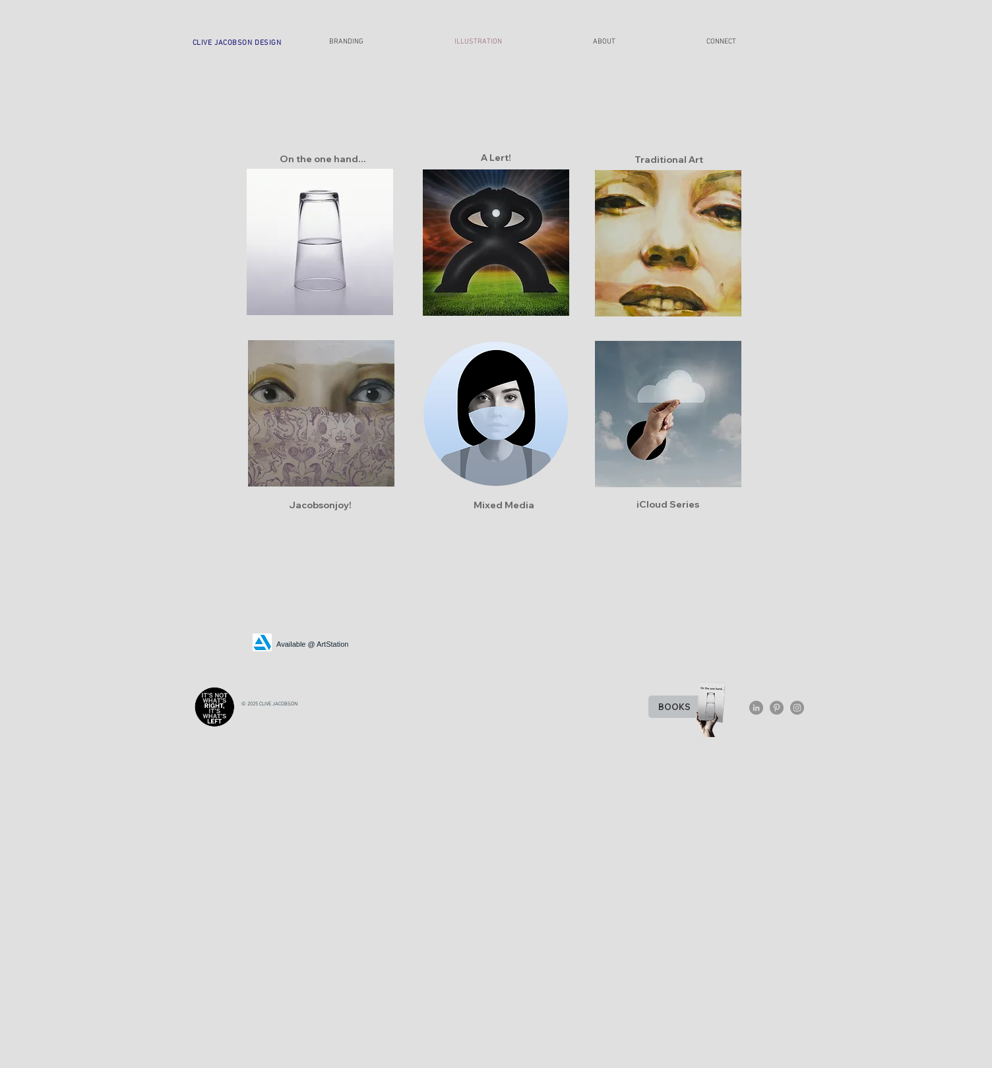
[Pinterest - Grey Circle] (777, 708)
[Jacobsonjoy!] (319, 505)
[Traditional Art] (668, 159)
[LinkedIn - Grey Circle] (756, 708)
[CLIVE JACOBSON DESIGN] (237, 43)
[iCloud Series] (667, 504)
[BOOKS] (674, 707)
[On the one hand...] (322, 159)
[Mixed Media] (503, 505)
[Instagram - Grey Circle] (797, 708)
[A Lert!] (496, 157)
